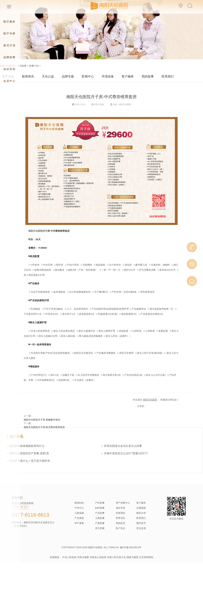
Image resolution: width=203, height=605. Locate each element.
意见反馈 (141, 528)
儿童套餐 (100, 518)
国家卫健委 (132, 557)
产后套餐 (100, 513)
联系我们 (168, 76)
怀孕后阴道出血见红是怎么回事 (123, 445)
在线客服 (20, 507)
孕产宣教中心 (123, 502)
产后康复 (79, 518)
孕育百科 (120, 518)
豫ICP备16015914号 (131, 547)
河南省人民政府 (98, 557)
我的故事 (148, 76)
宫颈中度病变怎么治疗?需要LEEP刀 (126, 453)
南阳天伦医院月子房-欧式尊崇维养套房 (44, 427)
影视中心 (88, 76)
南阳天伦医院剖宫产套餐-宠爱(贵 (29, 453)
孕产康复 (79, 523)
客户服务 (128, 76)
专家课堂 (120, 513)
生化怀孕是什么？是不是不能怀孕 (29, 460)
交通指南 (141, 508)
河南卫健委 (83, 557)
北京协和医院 (146, 557)
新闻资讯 (28, 76)
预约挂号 (141, 523)
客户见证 (120, 528)
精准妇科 (79, 502)
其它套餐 (100, 528)
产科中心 (79, 508)
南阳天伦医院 (35, 231)
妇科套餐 (100, 508)
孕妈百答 (120, 523)
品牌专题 (68, 76)
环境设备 (108, 76)
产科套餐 (100, 502)
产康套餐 (100, 523)
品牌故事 (21, 65)
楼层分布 (141, 513)
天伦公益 (48, 76)
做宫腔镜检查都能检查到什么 (26, 445)
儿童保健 (79, 513)
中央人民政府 (69, 557)
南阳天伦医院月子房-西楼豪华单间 (42, 419)
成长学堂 (120, 508)
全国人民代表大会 (116, 557)
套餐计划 (34, 65)
